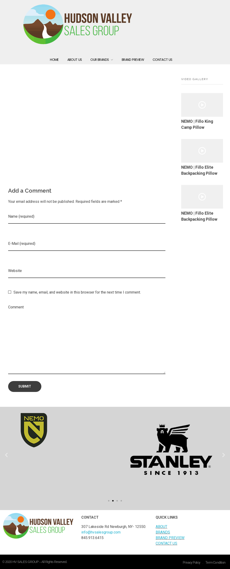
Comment (16, 307)
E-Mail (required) (21, 243)
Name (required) (21, 216)
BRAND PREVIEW (170, 538)
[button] (108, 500)
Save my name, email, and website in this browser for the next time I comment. (77, 292)
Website (15, 270)
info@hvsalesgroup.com (101, 532)
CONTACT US (166, 543)
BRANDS (163, 532)
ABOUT (161, 526)
